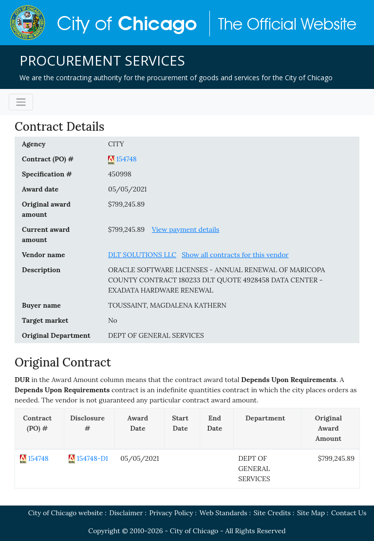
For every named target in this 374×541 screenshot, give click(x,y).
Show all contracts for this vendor (235, 254)
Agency (33, 144)
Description (41, 269)
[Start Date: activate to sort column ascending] (182, 428)
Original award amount (46, 209)
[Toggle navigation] (21, 102)
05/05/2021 (127, 189)
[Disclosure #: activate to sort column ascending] (89, 428)
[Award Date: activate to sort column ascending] (140, 428)
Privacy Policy (171, 512)
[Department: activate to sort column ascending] (267, 428)
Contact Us (348, 512)
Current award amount (46, 234)
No (112, 320)
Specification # (47, 174)
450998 (119, 174)
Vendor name (43, 254)
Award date (40, 189)
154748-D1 (92, 458)
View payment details (185, 229)
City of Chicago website (65, 512)
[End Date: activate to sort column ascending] (216, 428)
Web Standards (223, 512)
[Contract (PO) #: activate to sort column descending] (39, 428)
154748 (126, 159)
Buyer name (41, 305)
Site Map (311, 512)
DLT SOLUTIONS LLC (142, 254)
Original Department (56, 335)
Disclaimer (126, 512)
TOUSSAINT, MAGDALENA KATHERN (167, 305)
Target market (45, 320)
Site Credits (272, 512)
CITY (116, 144)
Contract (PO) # (48, 159)
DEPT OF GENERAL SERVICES (156, 335)
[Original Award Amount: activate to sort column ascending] (330, 428)
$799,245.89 (126, 204)
